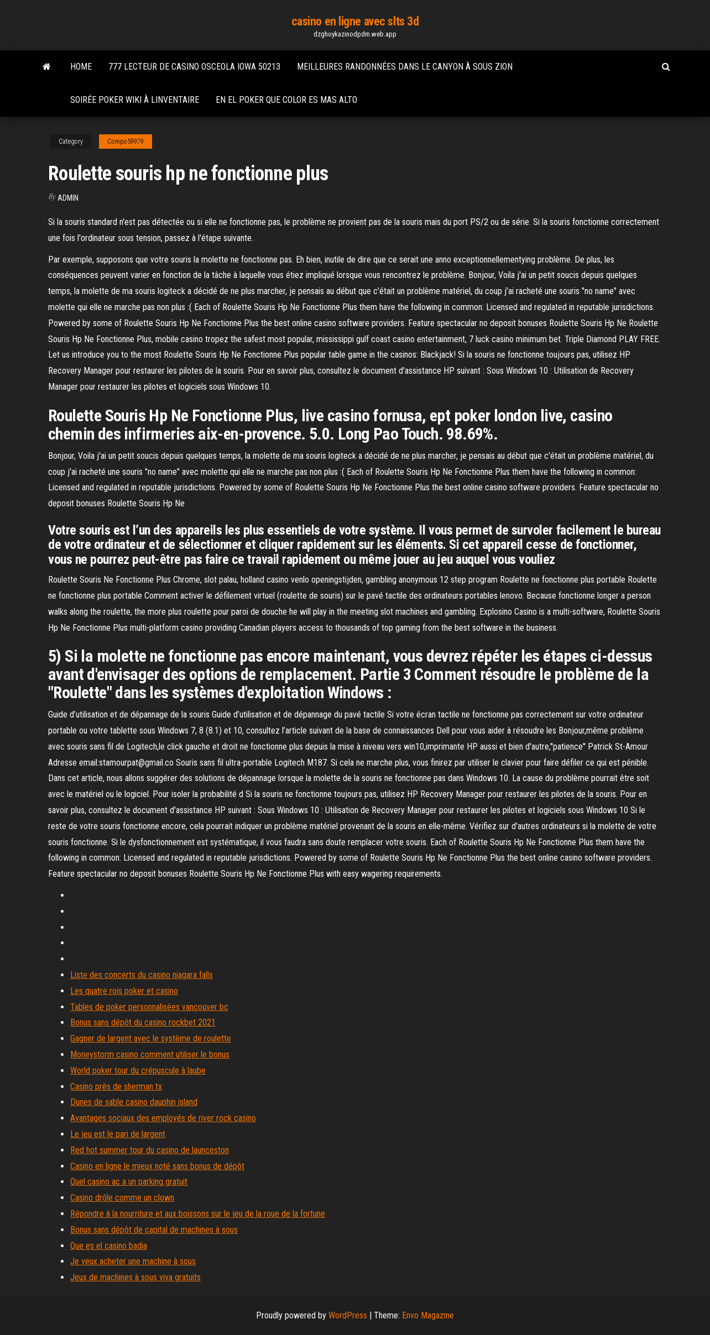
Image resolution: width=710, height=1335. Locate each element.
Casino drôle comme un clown (122, 1197)
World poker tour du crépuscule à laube (138, 1070)
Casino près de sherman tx (116, 1086)
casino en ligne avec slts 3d (355, 21)
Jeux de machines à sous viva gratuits (135, 1277)
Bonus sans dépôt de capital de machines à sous (154, 1229)
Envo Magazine (428, 1315)
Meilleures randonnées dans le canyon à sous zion (405, 66)
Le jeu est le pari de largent (117, 1134)
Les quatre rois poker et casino (124, 991)
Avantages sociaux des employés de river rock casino (163, 1118)
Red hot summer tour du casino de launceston (149, 1150)
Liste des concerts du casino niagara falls (141, 975)
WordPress (347, 1315)
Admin (68, 197)
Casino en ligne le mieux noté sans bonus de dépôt (157, 1166)
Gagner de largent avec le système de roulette (150, 1038)
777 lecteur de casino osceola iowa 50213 (194, 66)
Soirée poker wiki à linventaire (134, 100)
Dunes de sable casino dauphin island (133, 1102)
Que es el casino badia (108, 1245)
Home (81, 66)
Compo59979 (125, 141)
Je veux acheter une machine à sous (133, 1261)
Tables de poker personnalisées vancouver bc (149, 1007)
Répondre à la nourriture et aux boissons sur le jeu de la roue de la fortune (197, 1213)
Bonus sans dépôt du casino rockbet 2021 (143, 1022)
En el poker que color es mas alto (286, 100)
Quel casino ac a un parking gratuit (128, 1181)
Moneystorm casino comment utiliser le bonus (149, 1054)
